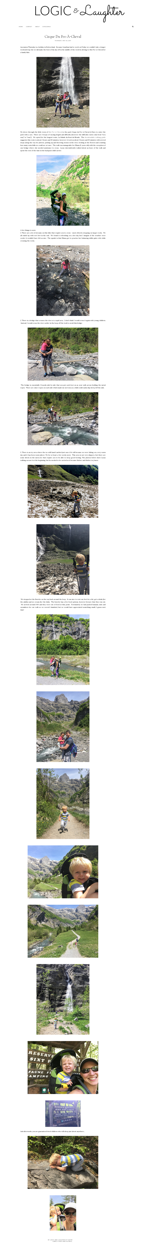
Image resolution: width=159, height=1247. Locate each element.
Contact (29, 26)
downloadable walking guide (95, 137)
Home (21, 26)
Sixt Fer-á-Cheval (55, 132)
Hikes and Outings (65, 1241)
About (37, 26)
